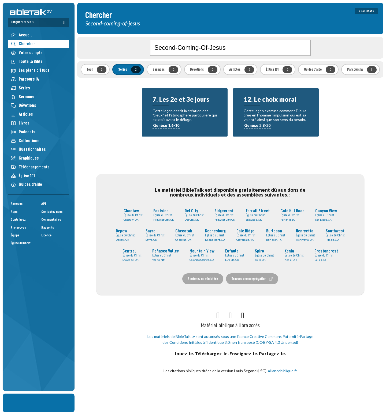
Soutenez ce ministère (203, 279)
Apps (14, 211)
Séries (20, 88)
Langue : (22, 22)
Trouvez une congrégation (252, 279)
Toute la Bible (27, 61)
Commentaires (51, 219)
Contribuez (18, 219)
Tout (96, 69)
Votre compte (27, 52)
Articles (22, 114)
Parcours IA (25, 79)
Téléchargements (30, 167)
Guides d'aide (26, 184)
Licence (46, 235)
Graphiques (25, 158)
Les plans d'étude (30, 70)
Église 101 (23, 175)
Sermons (22, 97)
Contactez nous (51, 211)
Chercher (23, 44)
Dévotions (23, 105)
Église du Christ (21, 243)
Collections (25, 140)
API (43, 203)
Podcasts (23, 132)
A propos (17, 203)
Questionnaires (28, 149)
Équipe (15, 235)
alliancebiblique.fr (282, 370)
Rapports (47, 227)
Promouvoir (19, 227)
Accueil (21, 35)
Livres (20, 123)
